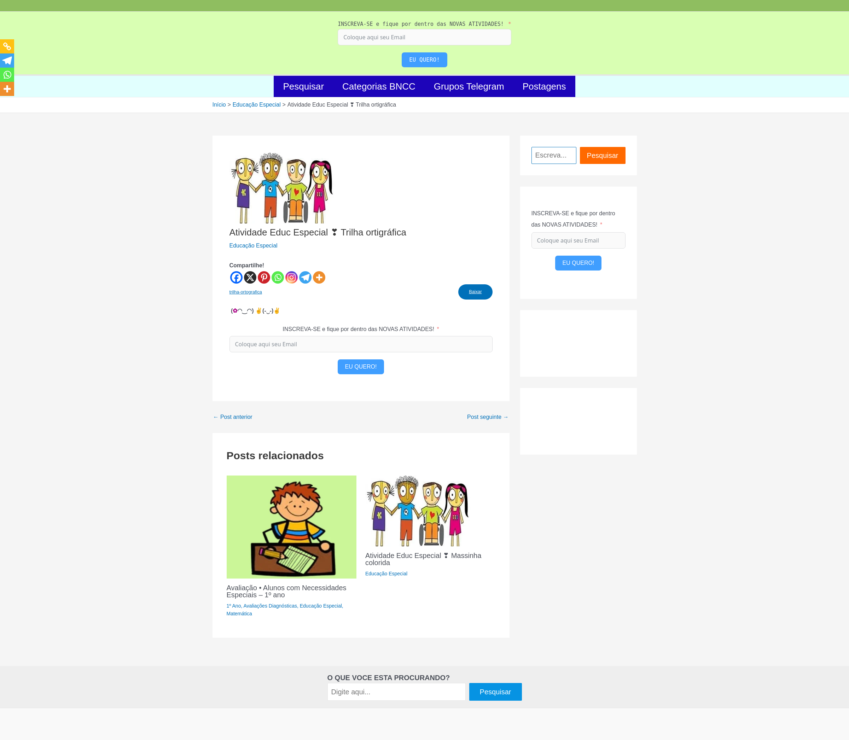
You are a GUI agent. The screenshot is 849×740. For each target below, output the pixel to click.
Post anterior (232, 417)
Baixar (475, 291)
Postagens (544, 86)
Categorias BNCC (378, 86)
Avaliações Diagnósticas (270, 606)
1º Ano (234, 606)
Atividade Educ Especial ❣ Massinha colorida (423, 559)
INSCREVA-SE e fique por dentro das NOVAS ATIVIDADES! (421, 24)
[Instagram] (291, 277)
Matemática (239, 613)
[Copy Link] (7, 46)
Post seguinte (487, 417)
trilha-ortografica (245, 292)
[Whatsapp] (278, 277)
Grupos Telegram (469, 86)
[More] (319, 277)
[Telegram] (305, 277)
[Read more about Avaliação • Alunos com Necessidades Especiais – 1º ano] (292, 527)
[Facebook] (236, 277)
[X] (250, 277)
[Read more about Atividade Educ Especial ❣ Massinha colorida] (418, 510)
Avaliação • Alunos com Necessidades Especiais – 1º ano (287, 591)
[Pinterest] (264, 277)
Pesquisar (303, 86)
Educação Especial (253, 246)
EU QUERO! (424, 59)
